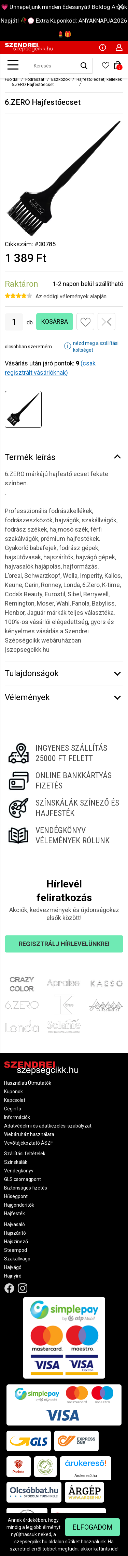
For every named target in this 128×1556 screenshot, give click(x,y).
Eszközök (60, 79)
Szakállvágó (17, 1258)
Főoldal (11, 79)
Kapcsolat (14, 1100)
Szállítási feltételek (24, 1153)
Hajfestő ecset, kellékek (99, 79)
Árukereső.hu (85, 1475)
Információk (17, 1117)
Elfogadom (92, 1527)
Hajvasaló (14, 1224)
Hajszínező (16, 1241)
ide (114, 1549)
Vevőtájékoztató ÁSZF (28, 1143)
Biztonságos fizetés (25, 1188)
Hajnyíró (13, 1276)
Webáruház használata (29, 1134)
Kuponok (13, 1091)
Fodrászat (34, 79)
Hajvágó (13, 1267)
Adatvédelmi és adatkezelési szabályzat (47, 1126)
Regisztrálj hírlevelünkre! (64, 943)
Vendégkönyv (18, 1170)
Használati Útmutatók (27, 1083)
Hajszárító (15, 1233)
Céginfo (12, 1108)
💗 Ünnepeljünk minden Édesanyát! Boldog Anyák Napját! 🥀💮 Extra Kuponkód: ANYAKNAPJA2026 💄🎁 (64, 20)
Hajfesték (14, 1213)
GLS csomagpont (22, 1179)
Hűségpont (16, 1196)
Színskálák (15, 1162)
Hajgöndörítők (19, 1205)
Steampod (15, 1250)
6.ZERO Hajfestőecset (33, 84)
